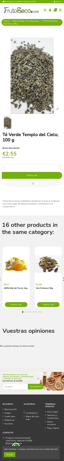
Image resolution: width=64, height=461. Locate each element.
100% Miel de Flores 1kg (15, 288)
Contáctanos (32, 413)
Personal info (10, 409)
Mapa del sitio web (32, 418)
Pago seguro (53, 428)
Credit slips (9, 416)
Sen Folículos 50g (44, 288)
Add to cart (32, 175)
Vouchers (8, 423)
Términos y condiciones (53, 416)
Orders (7, 413)
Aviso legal (52, 412)
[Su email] (15, 386)
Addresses (9, 420)
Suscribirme (35, 386)
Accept (9, 454)
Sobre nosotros (51, 423)
